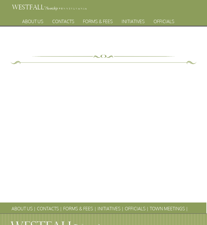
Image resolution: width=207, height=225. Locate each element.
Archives (120, 27)
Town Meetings (83, 27)
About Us (32, 20)
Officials (164, 20)
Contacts (63, 20)
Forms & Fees (98, 20)
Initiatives (133, 20)
